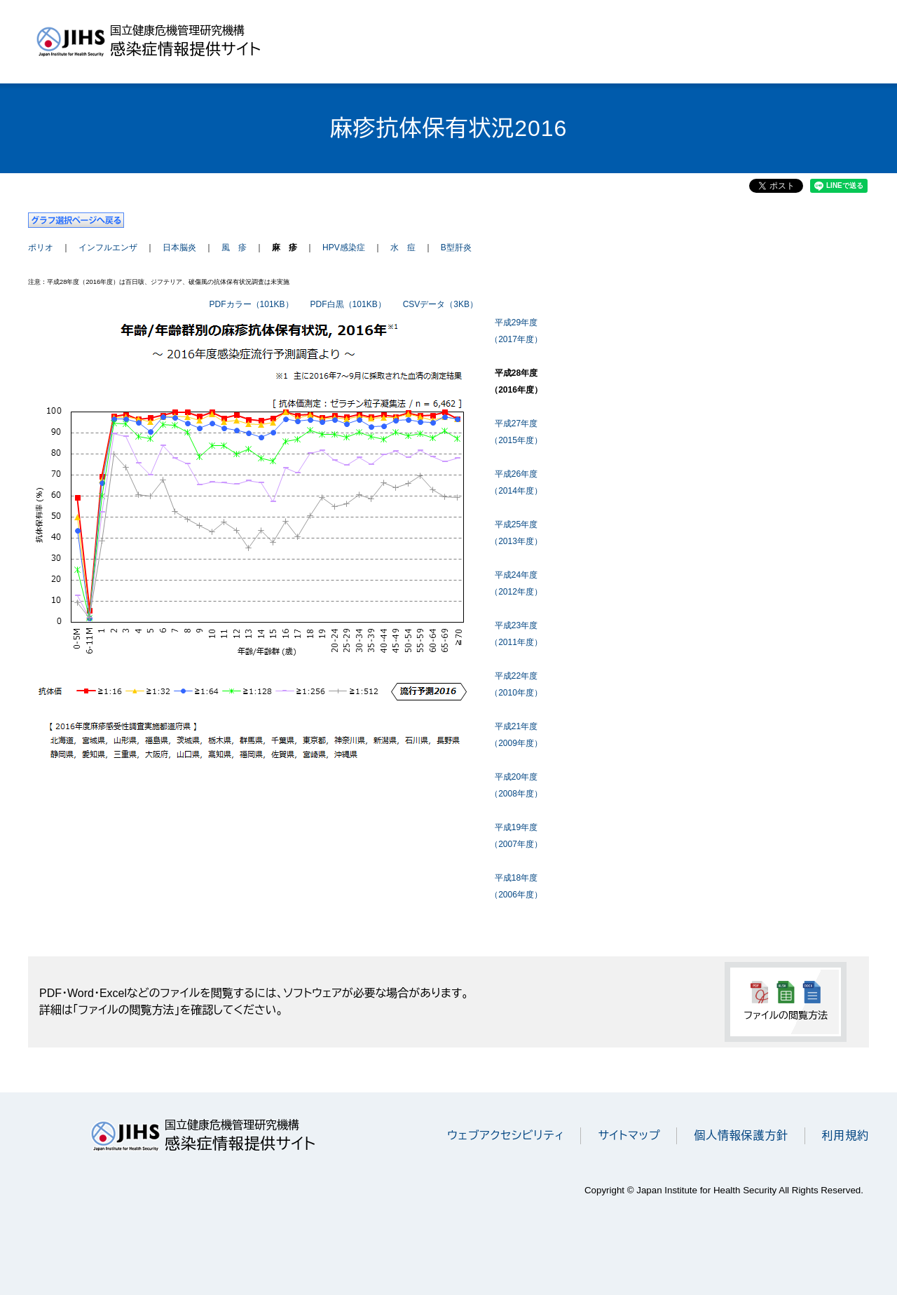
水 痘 (403, 247)
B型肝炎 (456, 247)
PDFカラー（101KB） (252, 304)
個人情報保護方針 (741, 1135)
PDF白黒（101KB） (348, 304)
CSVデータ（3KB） (440, 304)
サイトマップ (629, 1135)
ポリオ (40, 247)
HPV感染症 (343, 247)
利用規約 (845, 1135)
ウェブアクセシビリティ (505, 1135)
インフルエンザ (107, 247)
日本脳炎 (179, 247)
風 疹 (234, 247)
